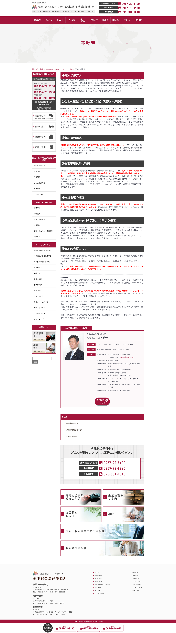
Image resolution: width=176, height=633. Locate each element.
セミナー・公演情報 (41, 302)
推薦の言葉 (38, 290)
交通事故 (37, 208)
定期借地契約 (71, 434)
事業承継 (37, 189)
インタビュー (136, 579)
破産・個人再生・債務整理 (43, 231)
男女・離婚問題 (39, 219)
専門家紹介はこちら (102, 400)
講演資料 (135, 570)
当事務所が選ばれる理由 (42, 256)
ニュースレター (39, 296)
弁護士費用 (38, 279)
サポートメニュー (40, 308)
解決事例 (135, 573)
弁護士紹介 (38, 273)
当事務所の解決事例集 (42, 262)
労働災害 (37, 214)
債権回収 (37, 177)
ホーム (97, 570)
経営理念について (100, 585)
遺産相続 (37, 225)
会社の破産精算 (39, 183)
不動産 (64, 414)
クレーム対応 (38, 194)
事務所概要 (38, 267)
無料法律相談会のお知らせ (43, 250)
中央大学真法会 (127, 357)
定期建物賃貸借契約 (74, 427)
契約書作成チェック (41, 166)
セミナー (97, 588)
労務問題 (37, 171)
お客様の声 (38, 285)
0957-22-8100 (46, 86)
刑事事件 (37, 237)
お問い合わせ (136, 582)
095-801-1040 (46, 98)
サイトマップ (38, 319)
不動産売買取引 (72, 421)
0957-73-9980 (46, 92)
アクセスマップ (39, 313)
